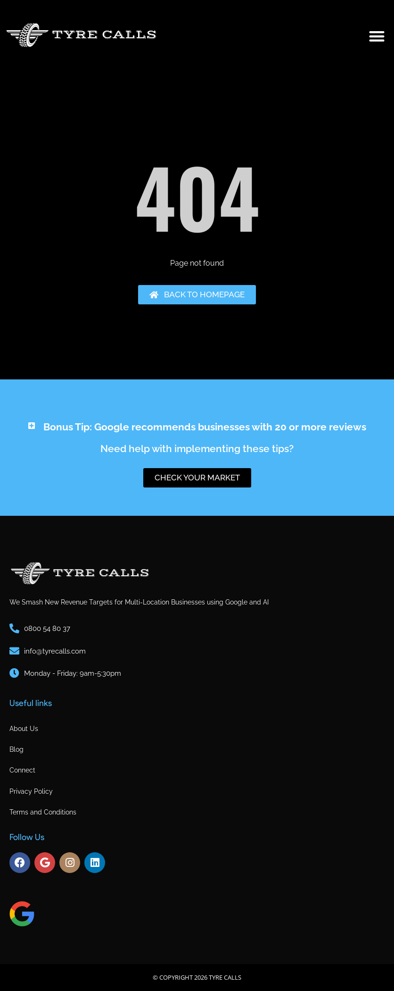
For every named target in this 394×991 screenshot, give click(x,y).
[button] (377, 36)
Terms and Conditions (42, 812)
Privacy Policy (31, 791)
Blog (16, 749)
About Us (23, 728)
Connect (22, 770)
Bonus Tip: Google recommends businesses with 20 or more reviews (204, 427)
